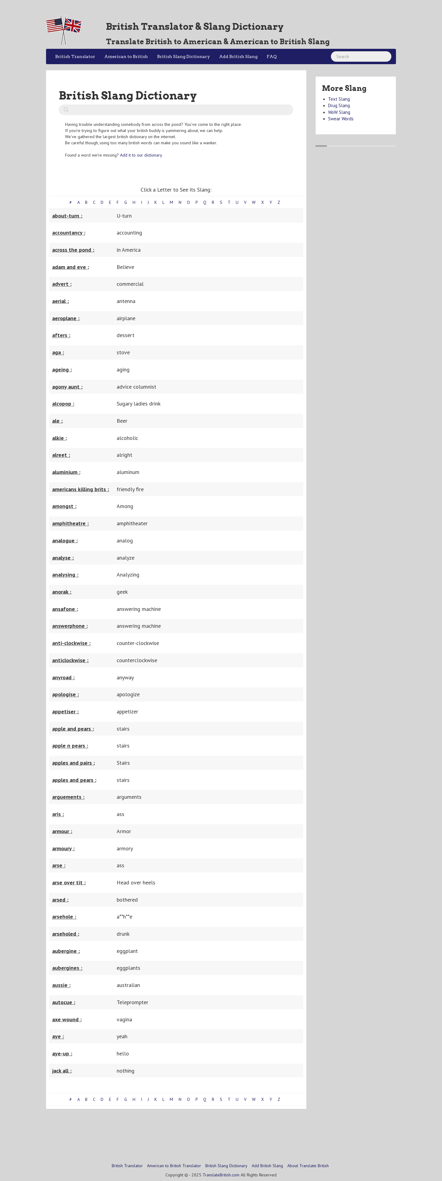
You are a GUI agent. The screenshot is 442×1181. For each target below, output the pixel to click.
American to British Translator (174, 1165)
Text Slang (339, 99)
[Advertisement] (176, 1129)
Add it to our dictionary (141, 155)
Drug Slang (339, 105)
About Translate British (308, 1165)
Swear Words (341, 119)
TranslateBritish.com (221, 1175)
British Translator (75, 56)
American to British (126, 56)
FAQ (272, 56)
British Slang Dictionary (183, 56)
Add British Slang (238, 56)
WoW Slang (339, 112)
